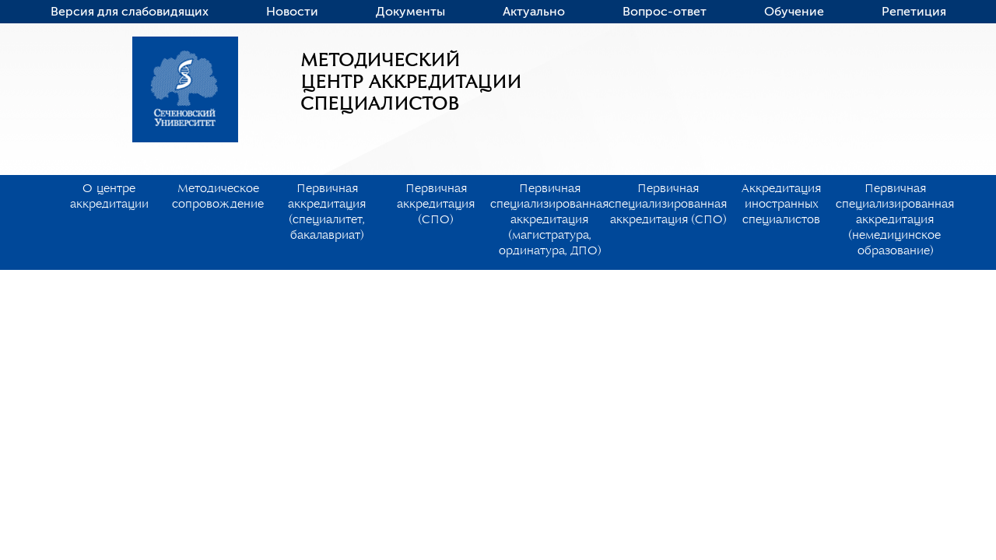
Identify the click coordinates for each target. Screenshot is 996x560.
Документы (410, 12)
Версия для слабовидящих (130, 12)
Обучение (794, 12)
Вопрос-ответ (664, 12)
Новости (292, 12)
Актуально (534, 12)
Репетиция (914, 12)
